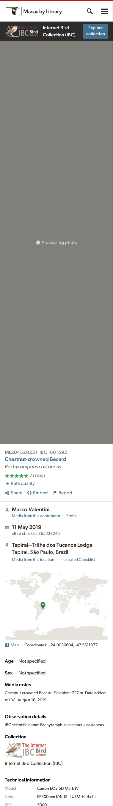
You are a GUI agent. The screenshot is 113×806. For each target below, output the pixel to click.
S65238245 (36, 534)
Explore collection (95, 31)
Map (12, 645)
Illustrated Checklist (77, 560)
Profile (71, 516)
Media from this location (33, 560)
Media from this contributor (36, 516)
